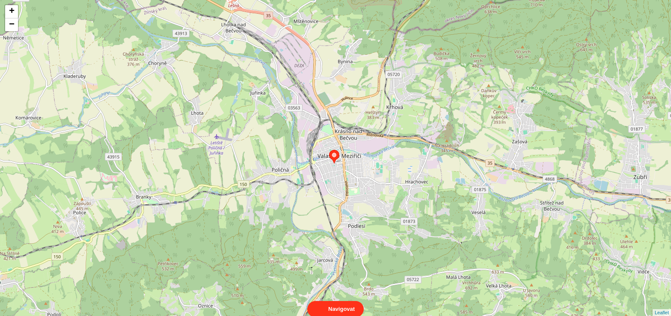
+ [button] (12, 11)
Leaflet (662, 304)
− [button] (12, 24)
